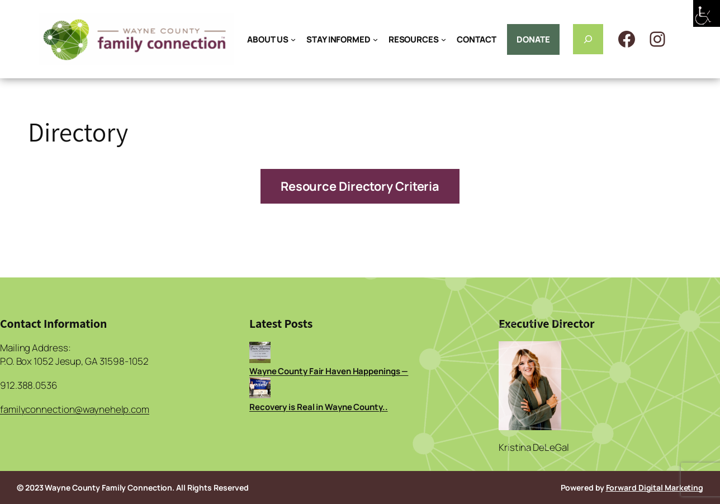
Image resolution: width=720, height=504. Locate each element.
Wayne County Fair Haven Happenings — (328, 371)
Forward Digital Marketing (655, 487)
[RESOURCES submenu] (443, 39)
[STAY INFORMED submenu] (375, 39)
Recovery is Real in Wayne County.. (318, 407)
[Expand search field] (588, 39)
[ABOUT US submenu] (293, 39)
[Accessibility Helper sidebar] (706, 13)
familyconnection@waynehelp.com (74, 409)
